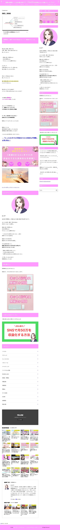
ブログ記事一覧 (21, 4)
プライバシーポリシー (43, 4)
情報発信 (4, 385)
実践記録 (4, 381)
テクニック (4, 355)
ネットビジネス (5, 358)
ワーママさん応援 (6, 370)
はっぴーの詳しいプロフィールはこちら (10, 187)
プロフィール (6, 4)
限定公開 (4, 404)
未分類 (3, 396)
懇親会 (3, 389)
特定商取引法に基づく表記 (52, 4)
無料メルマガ (12, 4)
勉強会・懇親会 (5, 377)
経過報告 (4, 400)
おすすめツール (27, 4)
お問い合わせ (36, 4)
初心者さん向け (5, 374)
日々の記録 (4, 392)
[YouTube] (18, 499)
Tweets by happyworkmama (45, 181)
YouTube (16, 4)
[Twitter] (20, 420)
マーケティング (5, 366)
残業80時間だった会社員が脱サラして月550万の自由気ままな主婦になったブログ (30, 2)
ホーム (32, 4)
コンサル (4, 351)
